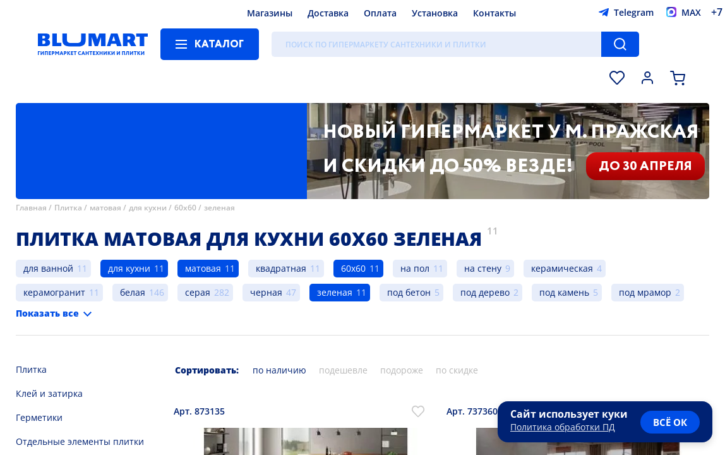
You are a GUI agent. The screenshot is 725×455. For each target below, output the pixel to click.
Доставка (328, 13)
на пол (414, 268)
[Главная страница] (93, 44)
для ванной (48, 268)
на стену (482, 268)
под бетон (409, 292)
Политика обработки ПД (562, 427)
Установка (435, 13)
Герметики (39, 417)
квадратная (281, 268)
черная (266, 292)
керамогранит (54, 292)
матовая (105, 207)
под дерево (485, 292)
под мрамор (645, 292)
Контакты (494, 13)
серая (197, 292)
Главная (31, 207)
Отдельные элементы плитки (80, 441)
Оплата (380, 13)
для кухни (148, 207)
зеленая (219, 207)
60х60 (185, 207)
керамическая (562, 268)
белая (132, 292)
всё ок (670, 422)
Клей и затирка (49, 393)
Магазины (269, 13)
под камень (564, 292)
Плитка (68, 207)
